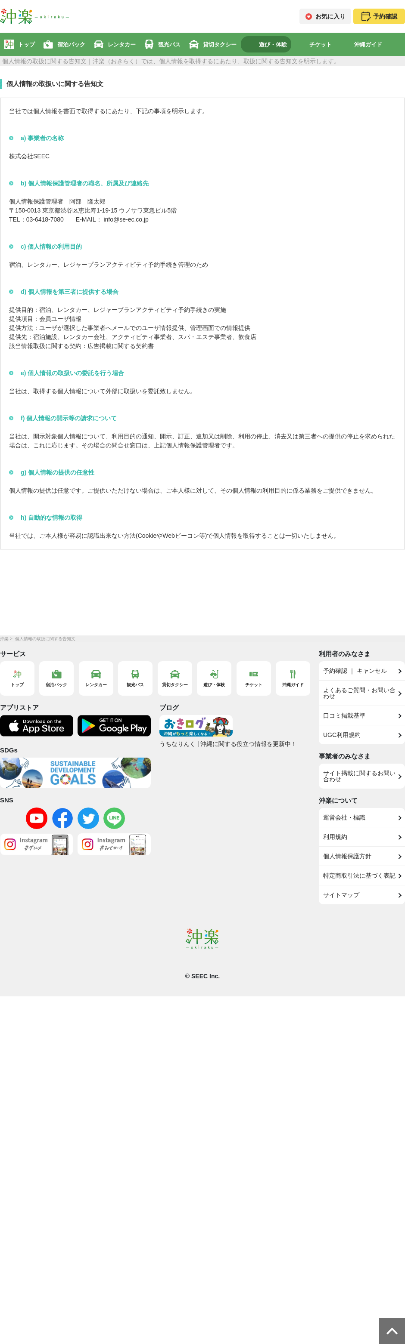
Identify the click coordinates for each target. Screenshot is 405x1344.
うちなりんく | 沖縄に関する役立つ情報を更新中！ (228, 743)
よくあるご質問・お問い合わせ (359, 693)
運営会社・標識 (344, 817)
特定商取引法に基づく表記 (359, 875)
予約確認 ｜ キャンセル (355, 670)
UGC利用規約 (342, 734)
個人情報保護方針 (347, 856)
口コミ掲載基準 (344, 715)
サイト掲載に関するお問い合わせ (359, 776)
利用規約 (335, 836)
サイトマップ (341, 894)
